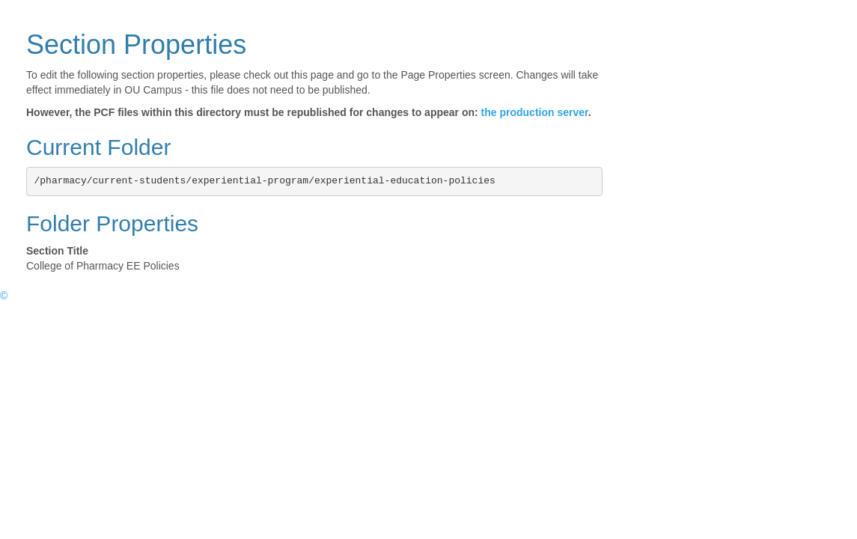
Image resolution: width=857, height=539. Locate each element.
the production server (534, 112)
